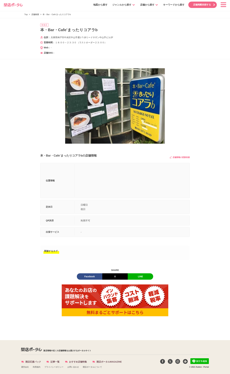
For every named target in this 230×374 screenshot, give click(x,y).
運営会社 (25, 367)
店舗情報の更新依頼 (180, 157)
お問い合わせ (73, 367)
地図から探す (99, 4)
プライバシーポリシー (53, 367)
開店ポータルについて (92, 367)
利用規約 (36, 367)
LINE (140, 276)
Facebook (89, 276)
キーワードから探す (172, 4)
